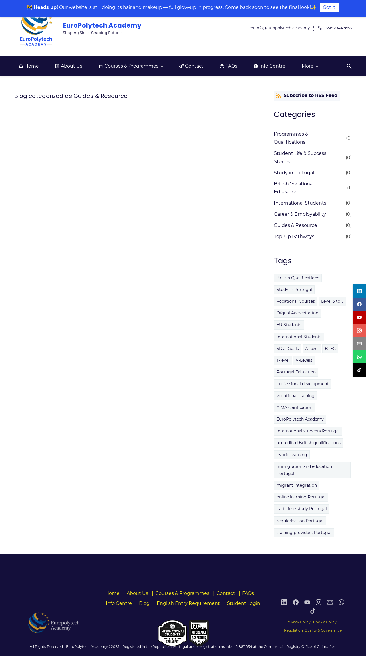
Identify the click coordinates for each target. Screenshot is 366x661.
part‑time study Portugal (302, 508)
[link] (53, 621)
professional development (303, 383)
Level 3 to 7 (332, 301)
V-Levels (304, 360)
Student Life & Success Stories (300, 157)
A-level (312, 348)
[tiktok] (359, 370)
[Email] (330, 608)
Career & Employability (300, 214)
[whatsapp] (359, 356)
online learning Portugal (301, 497)
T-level (283, 360)
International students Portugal (308, 431)
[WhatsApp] (341, 608)
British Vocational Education (294, 188)
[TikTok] (313, 617)
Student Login (243, 603)
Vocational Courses (296, 301)
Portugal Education (296, 372)
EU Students (289, 324)
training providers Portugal (304, 532)
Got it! (330, 7)
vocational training (296, 395)
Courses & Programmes (182, 593)
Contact (225, 593)
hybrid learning (292, 454)
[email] (359, 343)
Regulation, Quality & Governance (313, 630)
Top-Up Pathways (294, 236)
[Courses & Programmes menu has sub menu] (131, 66)
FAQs (248, 593)
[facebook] (359, 304)
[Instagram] (318, 608)
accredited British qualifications (309, 442)
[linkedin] (359, 291)
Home (112, 593)
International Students (300, 203)
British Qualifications (298, 277)
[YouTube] (307, 608)
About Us (137, 593)
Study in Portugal (294, 172)
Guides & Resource (295, 225)
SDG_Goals (288, 348)
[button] (347, 66)
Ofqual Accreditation (297, 313)
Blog (144, 603)
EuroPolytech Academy (300, 419)
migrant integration (297, 485)
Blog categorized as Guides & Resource (71, 96)
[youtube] (359, 317)
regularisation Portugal (300, 520)
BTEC (330, 348)
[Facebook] (295, 608)
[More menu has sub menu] (310, 66)
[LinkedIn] (284, 608)
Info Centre (119, 603)
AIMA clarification (294, 407)
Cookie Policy (325, 622)
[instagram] (359, 330)
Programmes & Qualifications (291, 138)
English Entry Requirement (188, 603)
